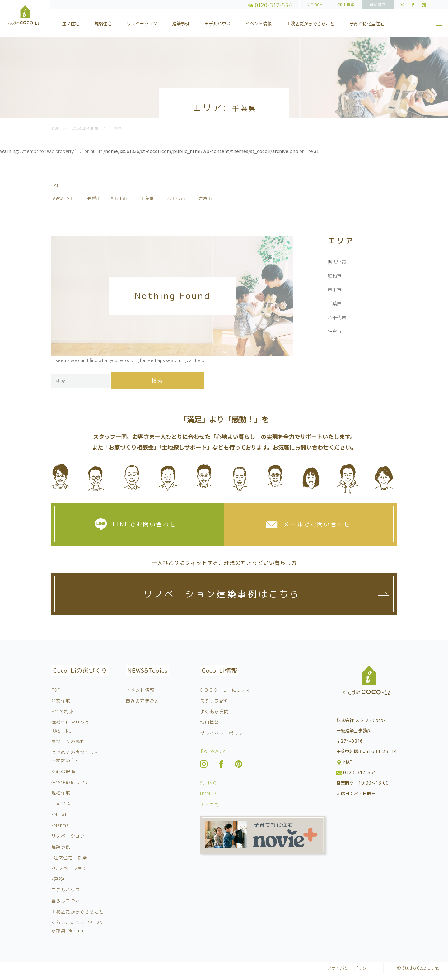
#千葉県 (145, 198)
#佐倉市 (203, 198)
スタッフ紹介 (214, 701)
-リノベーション (69, 868)
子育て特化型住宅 (370, 23)
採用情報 (346, 4)
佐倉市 (335, 331)
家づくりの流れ (68, 741)
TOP (55, 690)
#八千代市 (174, 198)
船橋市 (335, 275)
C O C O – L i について (225, 690)
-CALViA (61, 804)
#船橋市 (92, 198)
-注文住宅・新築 (69, 858)
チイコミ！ (212, 805)
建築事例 (180, 23)
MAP (344, 762)
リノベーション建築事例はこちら (221, 594)
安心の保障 (63, 771)
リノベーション (142, 23)
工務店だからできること (310, 23)
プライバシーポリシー (224, 733)
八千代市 (337, 317)
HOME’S (208, 794)
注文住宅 (70, 23)
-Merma (60, 825)
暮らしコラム (65, 901)
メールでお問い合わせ (317, 524)
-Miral (59, 814)
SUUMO (208, 783)
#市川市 (118, 198)
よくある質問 (214, 711)
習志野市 (337, 262)
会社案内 (315, 4)
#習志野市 (63, 198)
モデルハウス (217, 23)
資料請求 (378, 4)
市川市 (335, 289)
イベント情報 (258, 23)
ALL (58, 185)
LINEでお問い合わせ (145, 524)
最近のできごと (142, 701)
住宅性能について (70, 782)
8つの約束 (62, 711)
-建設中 (59, 879)
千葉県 (335, 303)
